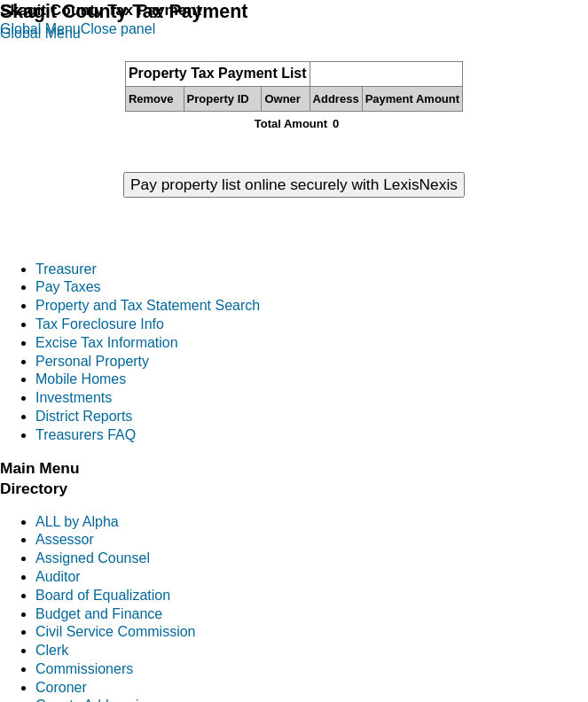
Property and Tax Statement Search (147, 305)
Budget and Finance (98, 613)
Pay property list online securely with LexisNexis (294, 184)
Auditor (58, 576)
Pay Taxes (68, 286)
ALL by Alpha (77, 521)
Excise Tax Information (106, 342)
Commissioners (84, 668)
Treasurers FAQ (85, 434)
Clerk (51, 650)
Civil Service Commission (115, 631)
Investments (73, 397)
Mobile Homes (80, 378)
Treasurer (66, 269)
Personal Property (92, 361)
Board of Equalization (102, 595)
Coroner (61, 687)
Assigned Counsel (92, 558)
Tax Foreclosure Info (99, 324)
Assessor (64, 539)
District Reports (83, 416)
